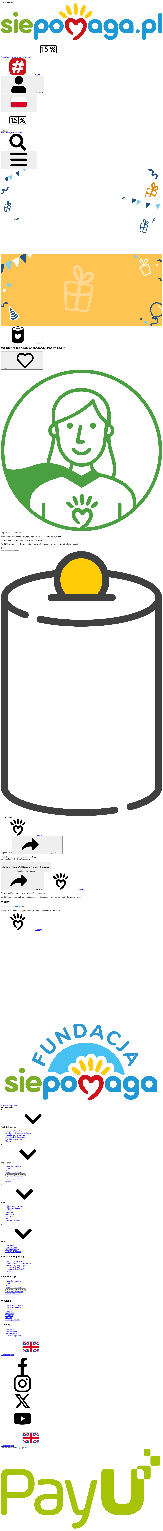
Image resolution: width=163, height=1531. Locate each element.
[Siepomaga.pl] (81, 40)
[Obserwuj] (22, 361)
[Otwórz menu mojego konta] (22, 85)
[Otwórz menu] (19, 160)
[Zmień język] (19, 103)
